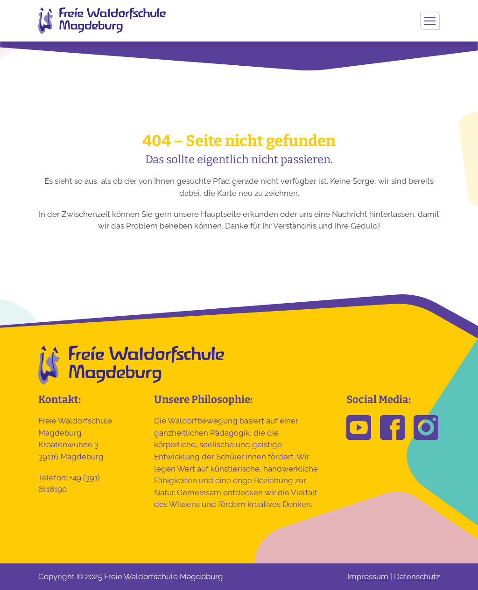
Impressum (367, 576)
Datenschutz (417, 576)
